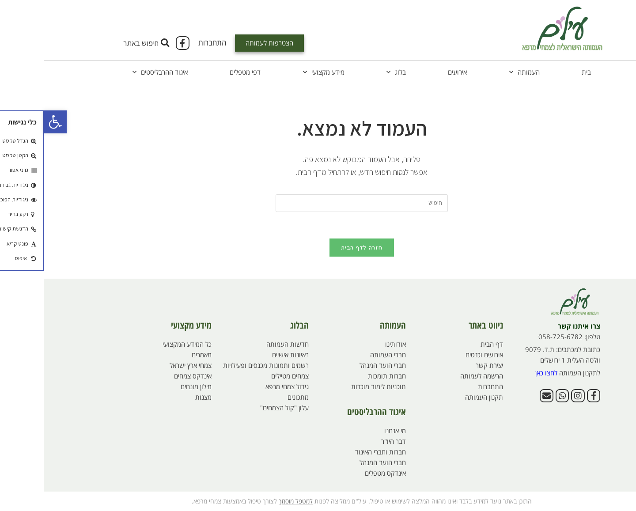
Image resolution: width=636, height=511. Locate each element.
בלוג (352, 72)
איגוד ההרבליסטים (116, 72)
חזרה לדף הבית (318, 247)
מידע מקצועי (280, 72)
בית (542, 72)
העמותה (481, 72)
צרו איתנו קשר (535, 326)
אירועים (413, 72)
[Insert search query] (318, 203)
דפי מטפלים (201, 72)
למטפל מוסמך (252, 501)
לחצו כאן (503, 372)
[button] (11, 121)
